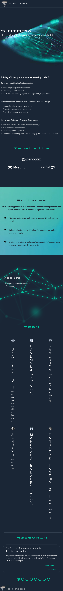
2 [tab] (22, 579)
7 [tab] (44, 579)
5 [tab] (35, 579)
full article (52, 570)
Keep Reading (50, 565)
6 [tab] (40, 579)
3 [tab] (27, 579)
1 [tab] (18, 579)
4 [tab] (31, 579)
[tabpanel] (31, 559)
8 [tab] (48, 579)
